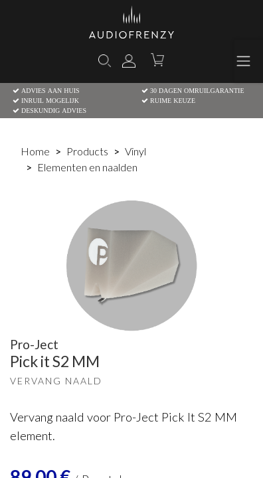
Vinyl (135, 151)
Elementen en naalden (87, 167)
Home (35, 151)
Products (87, 151)
